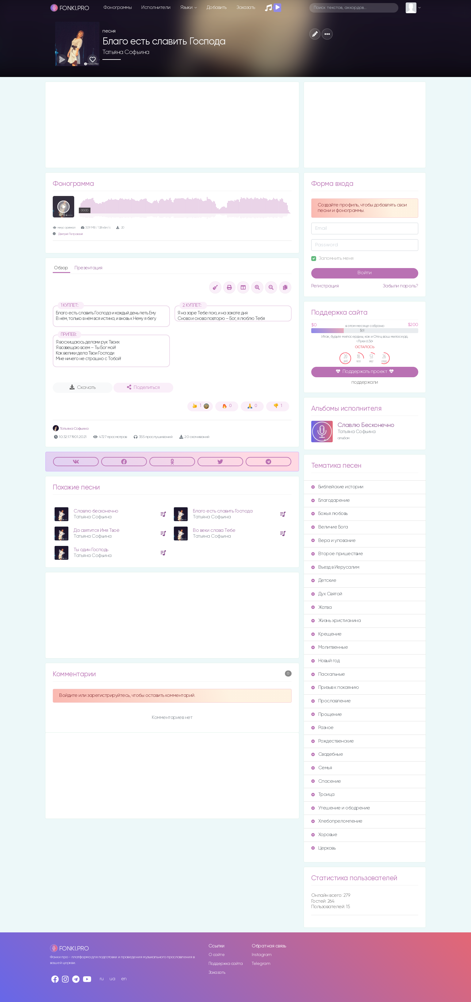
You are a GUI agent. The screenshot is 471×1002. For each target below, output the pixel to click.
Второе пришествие (337, 553)
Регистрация (325, 286)
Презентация (88, 268)
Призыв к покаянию (335, 687)
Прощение (326, 714)
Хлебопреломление (336, 821)
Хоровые (324, 834)
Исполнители (155, 7)
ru (102, 979)
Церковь (323, 848)
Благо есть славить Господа (222, 511)
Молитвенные (329, 647)
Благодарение (330, 500)
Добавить (217, 7)
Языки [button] (186, 7)
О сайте (217, 955)
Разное (322, 727)
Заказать (245, 7)
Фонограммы (118, 7)
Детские (323, 580)
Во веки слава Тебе (214, 530)
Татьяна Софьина (125, 52)
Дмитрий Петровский (70, 234)
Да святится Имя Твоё (96, 530)
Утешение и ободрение (340, 808)
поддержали (364, 383)
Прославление (331, 701)
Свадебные (327, 754)
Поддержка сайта (226, 964)
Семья (321, 768)
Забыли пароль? (400, 286)
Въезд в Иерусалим (335, 567)
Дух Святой (326, 594)
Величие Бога (329, 527)
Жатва (321, 607)
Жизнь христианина (336, 620)
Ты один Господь (91, 549)
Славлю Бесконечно (366, 425)
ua (112, 979)
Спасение (326, 781)
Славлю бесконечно (96, 511)
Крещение (326, 634)
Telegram (261, 964)
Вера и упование (333, 540)
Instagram (262, 955)
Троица (323, 794)
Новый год (325, 660)
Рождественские (332, 741)
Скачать (83, 387)
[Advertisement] (172, 125)
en (124, 979)
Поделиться (143, 387)
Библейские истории (337, 487)
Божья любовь (329, 513)
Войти (365, 273)
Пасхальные (328, 674)
